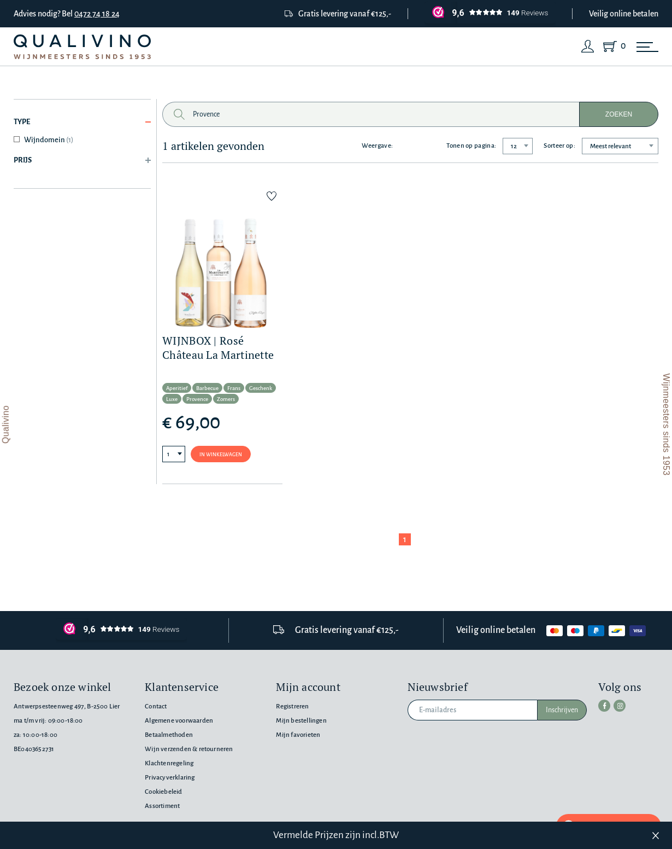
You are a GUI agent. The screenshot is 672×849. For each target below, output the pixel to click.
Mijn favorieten (298, 734)
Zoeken (618, 114)
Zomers (226, 399)
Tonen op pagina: (471, 145)
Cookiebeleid (163, 791)
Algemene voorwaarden (179, 720)
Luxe (172, 399)
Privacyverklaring (169, 777)
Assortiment (162, 806)
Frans (233, 388)
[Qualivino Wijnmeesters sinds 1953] (82, 46)
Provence (197, 399)
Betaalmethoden (169, 734)
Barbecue (207, 388)
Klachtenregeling (169, 763)
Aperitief (176, 388)
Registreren (292, 706)
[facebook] (604, 706)
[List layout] (407, 146)
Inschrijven (562, 710)
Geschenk (260, 388)
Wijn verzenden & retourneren (189, 749)
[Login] (588, 46)
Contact (156, 706)
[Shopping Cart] (612, 46)
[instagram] (620, 706)
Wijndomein (48, 140)
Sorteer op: (559, 145)
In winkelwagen (220, 454)
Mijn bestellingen (301, 720)
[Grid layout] (428, 146)
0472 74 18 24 (97, 13)
